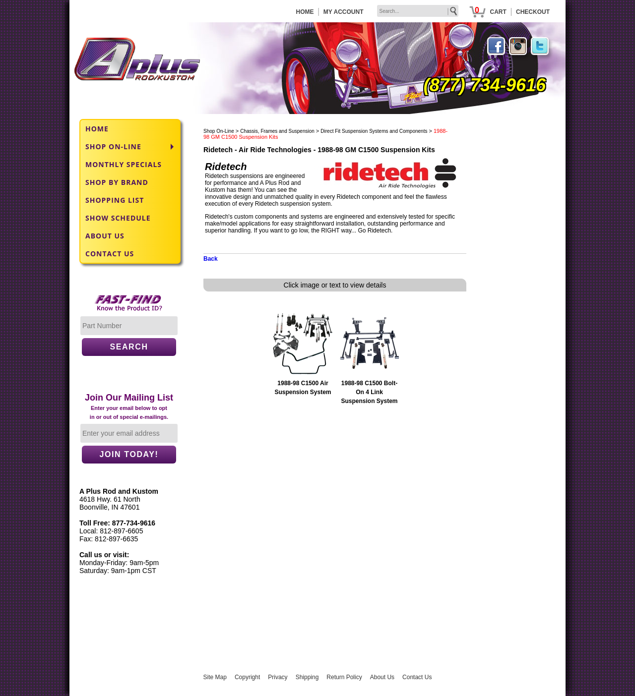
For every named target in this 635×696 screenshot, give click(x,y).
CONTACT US (109, 253)
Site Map (215, 677)
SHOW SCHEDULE (118, 218)
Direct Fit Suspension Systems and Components (373, 131)
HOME (305, 11)
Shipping (307, 677)
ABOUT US (105, 235)
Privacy (277, 677)
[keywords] (417, 11)
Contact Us (417, 677)
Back (210, 258)
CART (498, 11)
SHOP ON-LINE (113, 146)
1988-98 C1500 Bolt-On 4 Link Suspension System (369, 392)
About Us (382, 677)
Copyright (247, 677)
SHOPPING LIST (114, 200)
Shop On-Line (218, 131)
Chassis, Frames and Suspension (277, 131)
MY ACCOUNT (343, 11)
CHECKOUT (533, 11)
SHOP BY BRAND (116, 182)
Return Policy (344, 677)
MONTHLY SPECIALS (123, 164)
